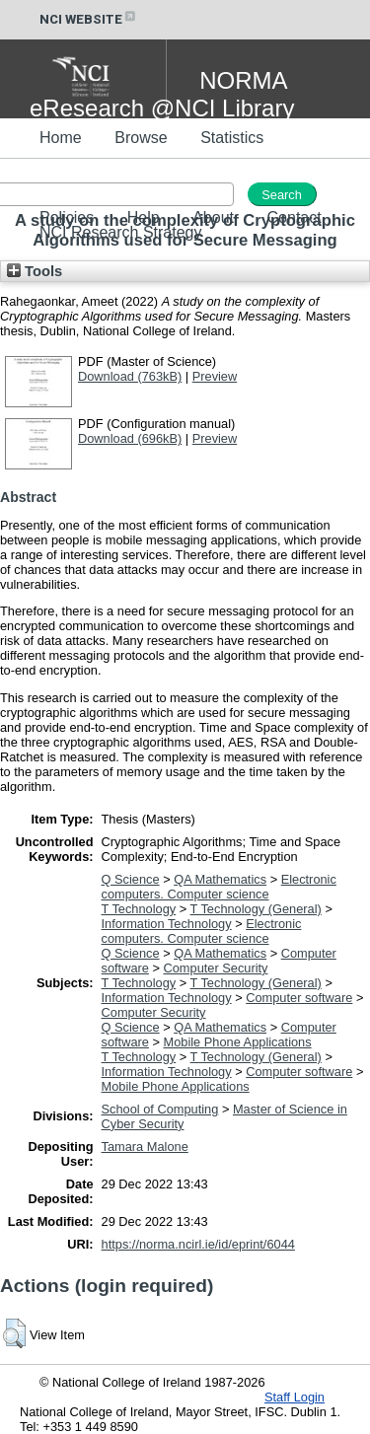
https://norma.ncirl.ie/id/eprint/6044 (198, 1244)
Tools (34, 271)
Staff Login (294, 1397)
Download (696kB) (130, 438)
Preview (215, 376)
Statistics (231, 137)
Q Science (131, 879)
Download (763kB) (130, 376)
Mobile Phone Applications (238, 1042)
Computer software (299, 997)
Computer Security (216, 968)
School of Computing (160, 1109)
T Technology (139, 908)
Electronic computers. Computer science (219, 886)
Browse (140, 137)
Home (60, 137)
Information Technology (167, 923)
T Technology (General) (256, 908)
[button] (14, 1333)
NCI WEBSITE (88, 19)
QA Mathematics (220, 879)
